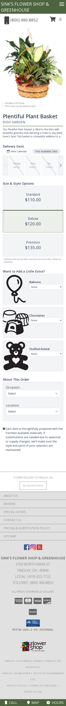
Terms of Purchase (43, 685)
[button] (56, 20)
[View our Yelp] (39, 549)
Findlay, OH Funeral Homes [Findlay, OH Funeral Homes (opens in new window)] (24, 661)
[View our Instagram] (33, 549)
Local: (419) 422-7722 (33, 576)
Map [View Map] (33, 702)
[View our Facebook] (27, 549)
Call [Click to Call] (11, 702)
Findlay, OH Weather (16, 673)
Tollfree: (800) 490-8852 (33, 582)
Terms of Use (33, 691)
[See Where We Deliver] (33, 485)
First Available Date (46, 151)
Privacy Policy (17, 685)
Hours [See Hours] (55, 702)
